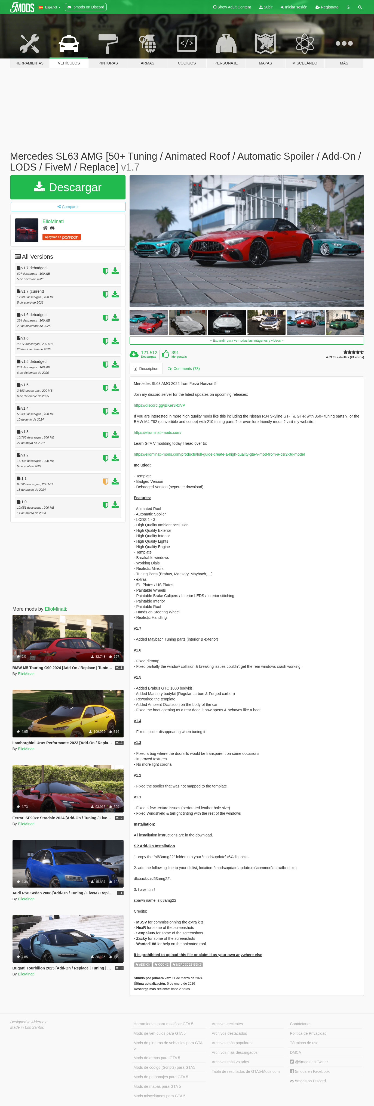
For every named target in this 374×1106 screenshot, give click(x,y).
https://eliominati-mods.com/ (157, 432)
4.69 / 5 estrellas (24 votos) (345, 357)
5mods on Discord (308, 1081)
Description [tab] (146, 368)
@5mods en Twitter (309, 1061)
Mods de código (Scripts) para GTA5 (164, 1067)
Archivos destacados (229, 1033)
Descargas (148, 356)
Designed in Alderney (28, 1022)
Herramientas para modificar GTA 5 (163, 1024)
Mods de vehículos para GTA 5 (160, 1033)
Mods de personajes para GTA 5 (161, 1077)
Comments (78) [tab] (184, 368)
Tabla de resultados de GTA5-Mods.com (246, 1071)
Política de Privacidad (308, 1033)
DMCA (295, 1052)
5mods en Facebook (310, 1071)
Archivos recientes (227, 1024)
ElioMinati (53, 221)
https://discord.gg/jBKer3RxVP (159, 405)
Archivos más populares (232, 1043)
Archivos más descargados (234, 1052)
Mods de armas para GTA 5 (157, 1058)
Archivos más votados (230, 1062)
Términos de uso (304, 1043)
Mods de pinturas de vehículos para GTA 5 (168, 1046)
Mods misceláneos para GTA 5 (159, 1096)
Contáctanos (300, 1024)
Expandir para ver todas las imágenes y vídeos (247, 340)
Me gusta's (179, 356)
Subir (266, 7)
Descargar (68, 187)
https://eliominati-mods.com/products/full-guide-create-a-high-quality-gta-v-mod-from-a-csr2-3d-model (219, 454)
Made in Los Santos (27, 1027)
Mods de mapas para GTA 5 (157, 1086)
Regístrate (326, 7)
